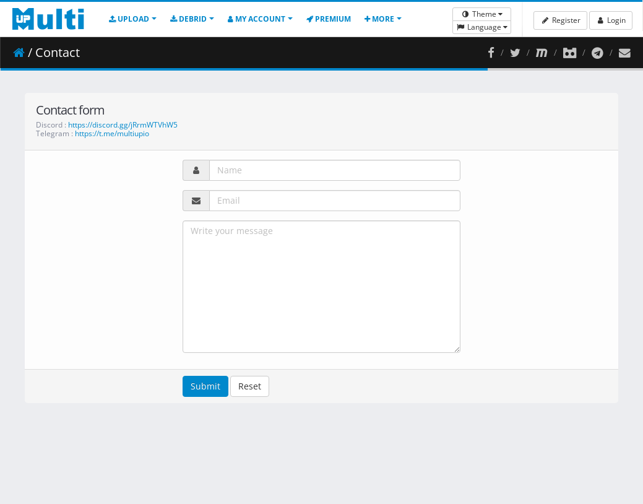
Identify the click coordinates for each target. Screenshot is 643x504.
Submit (205, 386)
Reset (249, 386)
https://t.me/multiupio (112, 133)
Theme (482, 14)
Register (560, 20)
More (379, 19)
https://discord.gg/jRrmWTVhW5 (123, 124)
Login (611, 20)
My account (256, 19)
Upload (129, 19)
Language (481, 27)
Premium (328, 19)
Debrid (188, 19)
